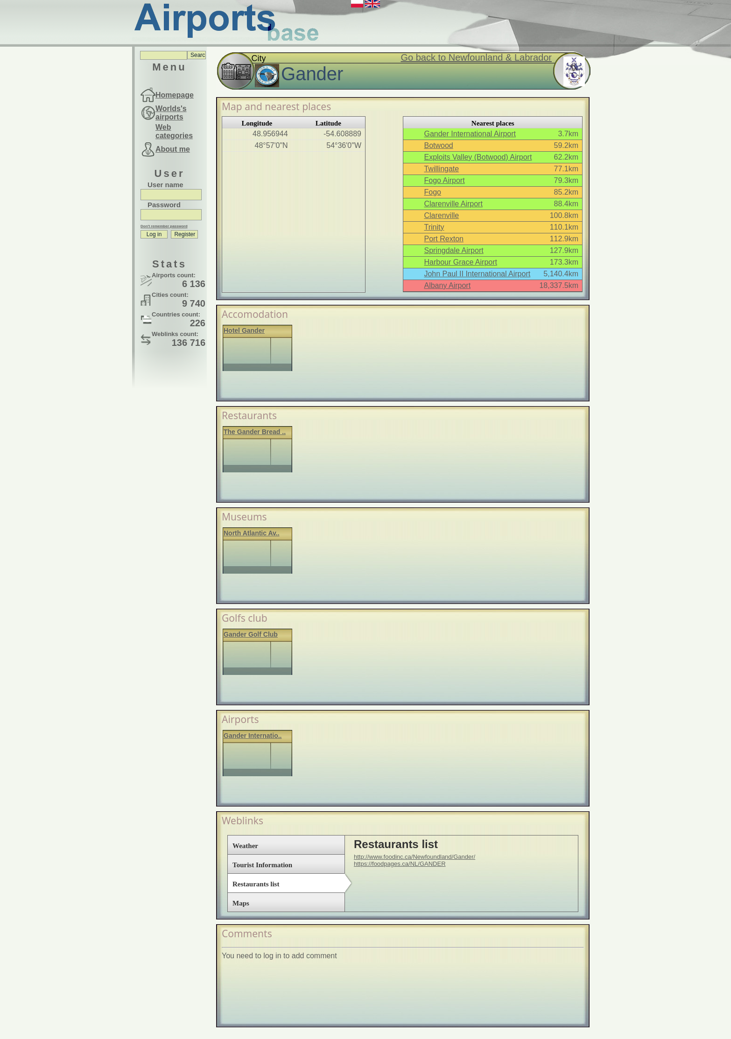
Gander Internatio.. (252, 735)
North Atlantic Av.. (252, 533)
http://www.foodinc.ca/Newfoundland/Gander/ (414, 856)
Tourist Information (262, 865)
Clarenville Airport (453, 204)
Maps (240, 903)
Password (164, 205)
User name (165, 185)
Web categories (174, 131)
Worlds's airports (171, 113)
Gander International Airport (470, 134)
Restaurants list (255, 884)
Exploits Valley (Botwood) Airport (478, 157)
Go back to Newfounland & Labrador (476, 57)
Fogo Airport (444, 180)
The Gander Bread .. (255, 431)
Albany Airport (447, 285)
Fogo (432, 192)
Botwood (438, 145)
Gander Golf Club (251, 634)
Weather (245, 845)
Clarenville (441, 215)
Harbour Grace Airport (460, 262)
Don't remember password (164, 226)
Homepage (174, 95)
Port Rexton (443, 239)
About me (172, 149)
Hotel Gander (244, 330)
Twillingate (441, 169)
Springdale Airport (453, 250)
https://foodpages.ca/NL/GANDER (400, 863)
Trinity (434, 227)
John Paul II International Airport (477, 274)
